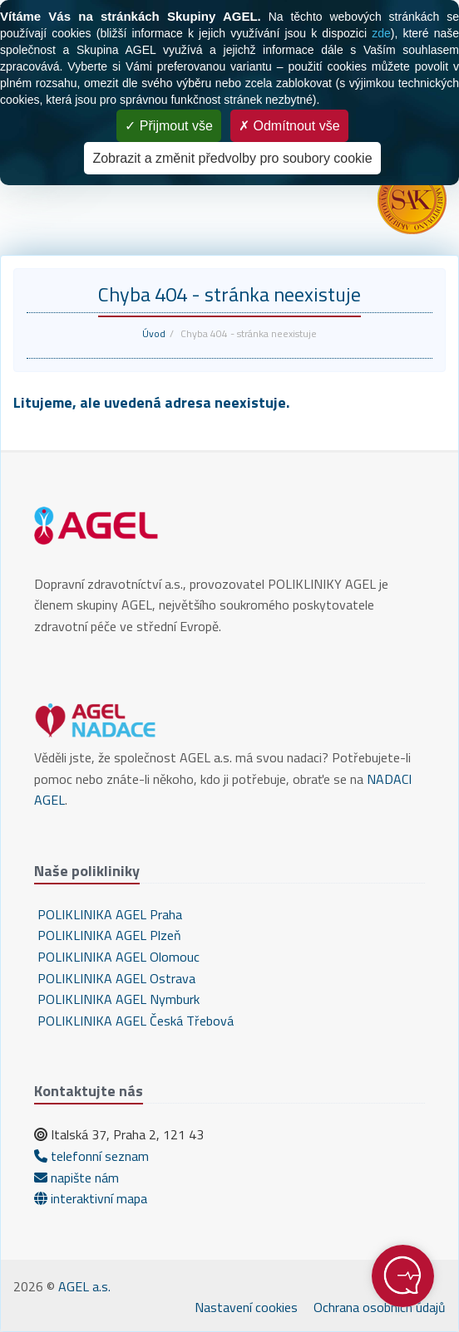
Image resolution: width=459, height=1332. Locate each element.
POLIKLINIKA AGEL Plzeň (107, 935)
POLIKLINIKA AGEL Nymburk (117, 999)
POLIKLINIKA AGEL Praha (108, 914)
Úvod (153, 333)
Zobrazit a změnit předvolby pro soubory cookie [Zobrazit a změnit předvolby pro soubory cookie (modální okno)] (232, 158)
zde (381, 33)
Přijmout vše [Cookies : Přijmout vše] (168, 126)
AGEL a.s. (84, 1286)
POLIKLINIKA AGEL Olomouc (117, 957)
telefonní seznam (91, 1156)
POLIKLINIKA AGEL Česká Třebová (134, 1021)
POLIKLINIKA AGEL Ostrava (114, 978)
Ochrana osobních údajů (379, 1307)
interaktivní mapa (90, 1198)
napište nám (76, 1178)
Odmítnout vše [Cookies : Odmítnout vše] (289, 126)
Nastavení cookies (246, 1307)
